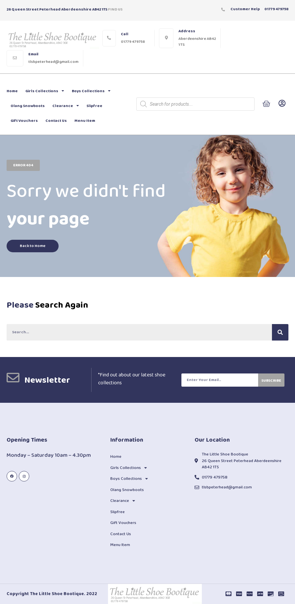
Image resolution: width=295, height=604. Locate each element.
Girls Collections (44, 91)
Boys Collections (91, 91)
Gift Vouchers (24, 121)
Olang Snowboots (28, 106)
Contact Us (56, 121)
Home (12, 91)
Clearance (65, 105)
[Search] (280, 332)
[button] (23, 165)
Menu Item (84, 121)
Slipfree (94, 106)
